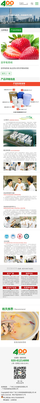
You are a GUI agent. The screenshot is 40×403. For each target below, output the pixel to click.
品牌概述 (4, 30)
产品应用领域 (16, 30)
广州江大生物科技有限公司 (19, 387)
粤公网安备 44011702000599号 (12, 397)
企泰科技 (14, 400)
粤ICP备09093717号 (19, 395)
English (21, 3)
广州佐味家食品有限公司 (10, 389)
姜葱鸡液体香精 (20, 342)
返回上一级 (6, 73)
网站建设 (6, 400)
